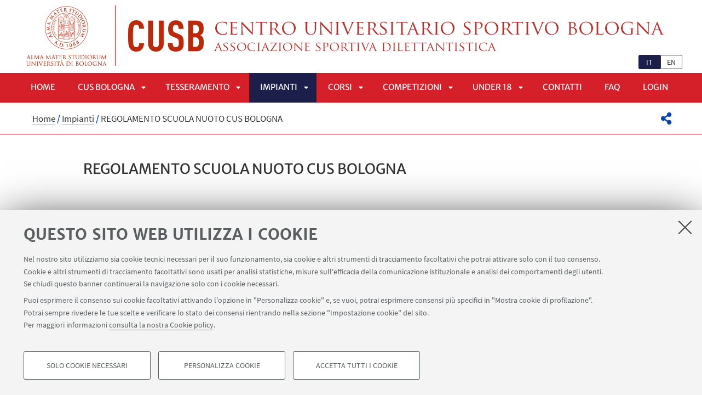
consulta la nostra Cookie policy (161, 325)
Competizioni (412, 87)
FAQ (612, 87)
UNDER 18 (492, 87)
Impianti (278, 87)
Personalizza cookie (222, 365)
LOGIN (655, 87)
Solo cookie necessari (87, 365)
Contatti (562, 87)
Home (43, 87)
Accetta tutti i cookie (357, 365)
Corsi (340, 87)
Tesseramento (197, 87)
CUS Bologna (106, 87)
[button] (666, 118)
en (671, 62)
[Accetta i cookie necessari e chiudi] (685, 227)
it (649, 62)
